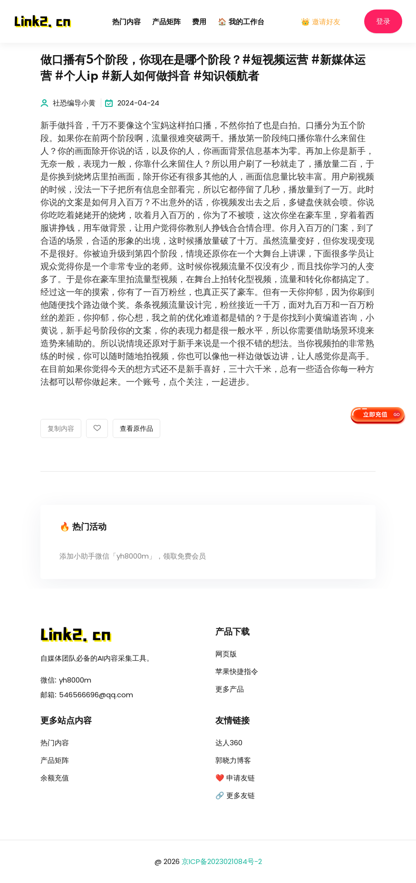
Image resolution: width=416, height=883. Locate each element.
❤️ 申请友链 (235, 778)
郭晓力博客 (233, 760)
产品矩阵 (166, 22)
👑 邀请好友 (320, 21)
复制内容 (61, 429)
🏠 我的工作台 (241, 22)
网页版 (226, 654)
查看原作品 (136, 429)
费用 (199, 22)
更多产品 (229, 689)
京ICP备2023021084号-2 (222, 861)
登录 (383, 22)
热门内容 (126, 22)
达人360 (228, 743)
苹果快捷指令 (236, 671)
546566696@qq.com (96, 695)
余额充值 (54, 778)
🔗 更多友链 (235, 795)
